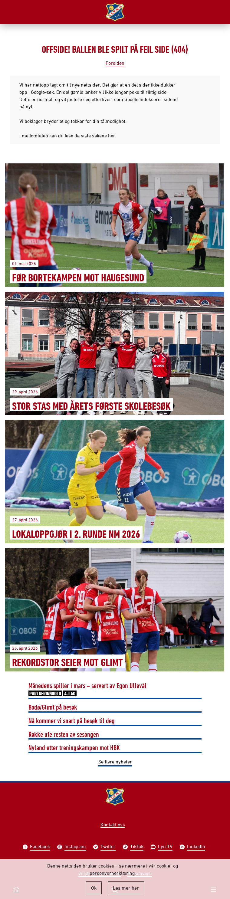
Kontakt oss (112, 824)
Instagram (75, 847)
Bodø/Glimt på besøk (52, 707)
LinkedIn (196, 847)
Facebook (40, 847)
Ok (94, 888)
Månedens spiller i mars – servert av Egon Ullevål (87, 689)
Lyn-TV (165, 847)
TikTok (136, 847)
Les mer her (126, 888)
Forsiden (115, 63)
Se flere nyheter (115, 761)
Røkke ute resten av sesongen (63, 734)
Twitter (108, 847)
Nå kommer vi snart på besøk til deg (71, 720)
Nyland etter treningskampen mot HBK (74, 747)
